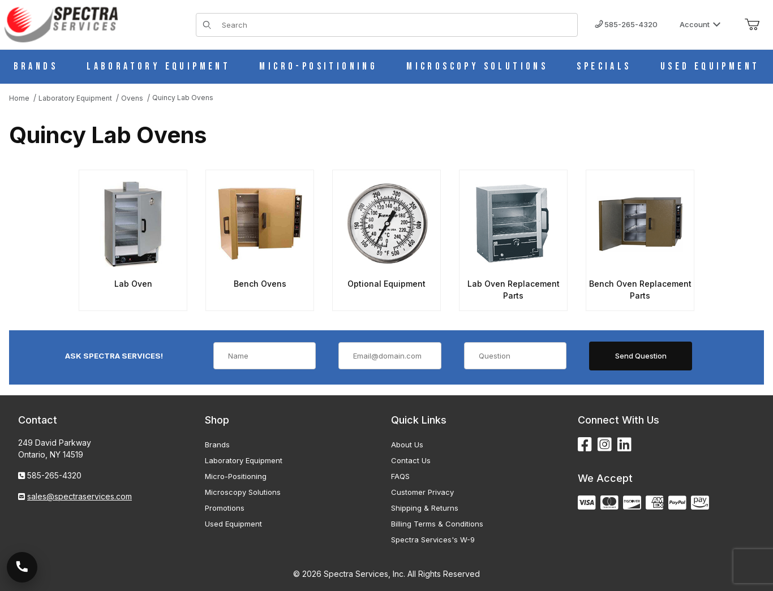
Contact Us (411, 460)
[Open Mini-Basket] (752, 25)
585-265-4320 (626, 24)
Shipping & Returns (424, 507)
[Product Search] (396, 25)
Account (700, 24)
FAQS (400, 476)
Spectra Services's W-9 (433, 539)
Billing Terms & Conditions (437, 523)
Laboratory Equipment (243, 460)
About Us (407, 444)
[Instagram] (605, 445)
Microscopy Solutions (243, 492)
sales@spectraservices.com (79, 496)
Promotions (224, 507)
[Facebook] (585, 445)
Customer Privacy (422, 492)
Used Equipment (233, 523)
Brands (217, 444)
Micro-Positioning (236, 476)
